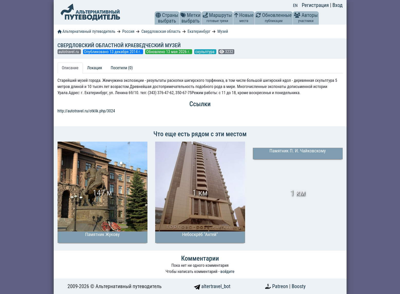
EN (295, 5)
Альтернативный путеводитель (86, 31)
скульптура (205, 51)
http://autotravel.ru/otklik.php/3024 (86, 111)
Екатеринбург (199, 31)
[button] (158, 15)
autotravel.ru (69, 51)
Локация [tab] (94, 67)
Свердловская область (161, 31)
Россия (128, 31)
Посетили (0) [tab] (122, 67)
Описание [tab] (70, 67)
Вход (337, 5)
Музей (222, 31)
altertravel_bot (212, 286)
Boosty (298, 286)
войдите (227, 271)
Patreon (280, 286)
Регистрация (316, 5)
